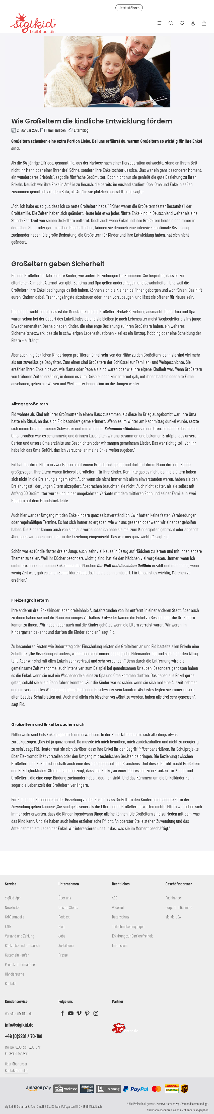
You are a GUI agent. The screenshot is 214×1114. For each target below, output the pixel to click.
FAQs (8, 926)
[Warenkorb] (204, 23)
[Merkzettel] (182, 23)
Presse (63, 954)
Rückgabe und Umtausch (22, 945)
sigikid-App (13, 897)
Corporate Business (179, 907)
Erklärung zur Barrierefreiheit (132, 935)
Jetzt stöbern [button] (129, 7)
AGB (114, 897)
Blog (61, 926)
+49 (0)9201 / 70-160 (23, 1036)
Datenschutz (120, 916)
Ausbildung (66, 945)
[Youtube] (71, 1014)
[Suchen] (171, 23)
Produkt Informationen (21, 964)
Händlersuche (14, 973)
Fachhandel (174, 897)
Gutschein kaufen (17, 954)
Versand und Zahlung (19, 935)
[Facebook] (62, 1014)
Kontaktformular (16, 1070)
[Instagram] (96, 1014)
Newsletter (12, 907)
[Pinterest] (88, 1014)
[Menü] (160, 23)
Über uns (64, 897)
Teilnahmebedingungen (128, 926)
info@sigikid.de (19, 1025)
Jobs (61, 935)
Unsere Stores (68, 907)
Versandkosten (190, 1103)
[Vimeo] (79, 1014)
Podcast (64, 916)
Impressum (120, 945)
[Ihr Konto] (193, 23)
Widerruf (118, 907)
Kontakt (10, 983)
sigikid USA (173, 916)
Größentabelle (14, 916)
